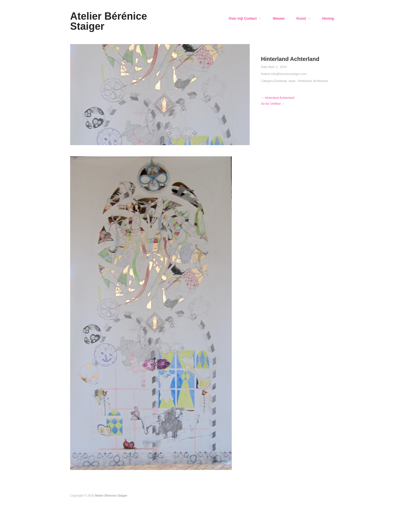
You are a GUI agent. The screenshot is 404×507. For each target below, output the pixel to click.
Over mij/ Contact (242, 18)
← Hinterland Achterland (277, 97)
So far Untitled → (272, 103)
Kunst (301, 18)
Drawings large (284, 81)
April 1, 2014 (277, 66)
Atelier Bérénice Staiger (108, 21)
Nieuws (279, 18)
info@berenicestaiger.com (288, 74)
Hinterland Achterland (313, 81)
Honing (328, 18)
